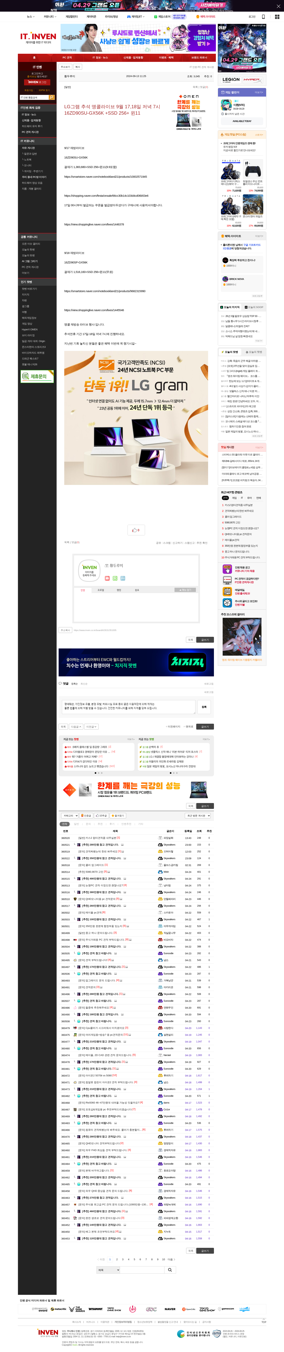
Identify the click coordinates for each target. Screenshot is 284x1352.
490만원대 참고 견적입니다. (101, 878)
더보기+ (131, 739)
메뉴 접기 (185, 590)
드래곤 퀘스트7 (30, 358)
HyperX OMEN (29, 329)
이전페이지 (174, 726)
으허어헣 (168, 851)
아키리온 (168, 987)
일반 (76, 823)
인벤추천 (126, 823)
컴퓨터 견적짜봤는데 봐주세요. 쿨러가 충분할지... (110, 1129)
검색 (51, 97)
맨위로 (189, 726)
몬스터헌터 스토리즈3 (34, 347)
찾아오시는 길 (190, 1322)
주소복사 (65, 630)
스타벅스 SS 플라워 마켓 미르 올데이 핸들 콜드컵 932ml (242, 454)
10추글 (103, 815)
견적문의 (87, 987)
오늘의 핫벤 (28, 249)
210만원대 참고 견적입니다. (101, 1041)
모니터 (26, 165)
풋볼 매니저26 (29, 364)
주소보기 (65, 67)
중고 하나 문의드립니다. (96, 932)
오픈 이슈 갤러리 (31, 243)
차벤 (24, 300)
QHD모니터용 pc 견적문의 (97, 899)
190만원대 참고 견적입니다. (101, 946)
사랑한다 (168, 1028)
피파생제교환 (171, 1218)
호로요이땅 (170, 1170)
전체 (64, 823)
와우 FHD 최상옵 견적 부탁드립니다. (103, 1150)
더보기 (123, 578)
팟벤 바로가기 (29, 288)
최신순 (84, 683)
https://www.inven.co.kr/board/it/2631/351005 (95, 630)
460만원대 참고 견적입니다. (101, 1211)
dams (166, 1102)
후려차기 (168, 1075)
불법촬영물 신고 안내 (168, 1322)
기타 (140, 823)
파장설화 (168, 837)
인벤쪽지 (107, 578)
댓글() (204, 87)
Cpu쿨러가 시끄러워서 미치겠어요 (102, 1028)
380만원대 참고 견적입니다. (101, 892)
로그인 (252, 16)
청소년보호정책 (144, 1322)
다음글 (75, 726)
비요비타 (168, 939)
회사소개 (76, 1322)
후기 (112, 823)
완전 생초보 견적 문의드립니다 (100, 1218)
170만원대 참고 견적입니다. (101, 966)
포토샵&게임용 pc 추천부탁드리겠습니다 (105, 1109)
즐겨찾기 (119, 815)
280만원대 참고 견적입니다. (101, 1136)
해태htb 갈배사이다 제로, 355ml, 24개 (241, 461)
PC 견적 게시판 (30, 267)
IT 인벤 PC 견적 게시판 (202, 67)
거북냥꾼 (168, 980)
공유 (158, 542)
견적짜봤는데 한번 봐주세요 (98, 851)
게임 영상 (27, 323)
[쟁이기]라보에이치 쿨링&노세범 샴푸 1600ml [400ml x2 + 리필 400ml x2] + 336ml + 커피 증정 (242, 467)
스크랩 (167, 542)
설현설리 (168, 1034)
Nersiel (167, 1055)
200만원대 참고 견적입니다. (101, 1177)
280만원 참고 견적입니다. (100, 844)
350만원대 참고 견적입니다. (101, 858)
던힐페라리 (170, 899)
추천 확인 (202, 542)
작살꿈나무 (170, 932)
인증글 (87, 815)
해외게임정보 (29, 318)
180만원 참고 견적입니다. (100, 1014)
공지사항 (206, 1322)
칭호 (137, 590)
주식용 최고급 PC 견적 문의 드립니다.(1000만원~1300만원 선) (117, 1204)
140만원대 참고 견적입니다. (101, 1224)
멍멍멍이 (168, 1143)
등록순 (74, 683)
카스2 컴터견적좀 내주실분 (97, 837)
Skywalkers (169, 844)
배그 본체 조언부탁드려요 (97, 1231)
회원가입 (28, 90)
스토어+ (259, 134)
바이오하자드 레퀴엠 (33, 352)
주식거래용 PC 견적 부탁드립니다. (102, 939)
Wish (166, 871)
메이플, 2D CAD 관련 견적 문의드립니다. (105, 1055)
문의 (88, 823)
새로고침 (209, 683)
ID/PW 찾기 (44, 90)
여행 (24, 312)
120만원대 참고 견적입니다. (101, 1238)
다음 (170, 1259)
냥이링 (167, 885)
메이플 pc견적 (90, 912)
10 (163, 1259)
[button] (95, 773)
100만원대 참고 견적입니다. (101, 919)
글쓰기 (205, 806)
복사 (77, 67)
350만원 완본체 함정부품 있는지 (100, 926)
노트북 (26, 159)
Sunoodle (169, 953)
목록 (195, 87)
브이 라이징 (28, 335)
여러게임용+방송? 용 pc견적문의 (101, 1034)
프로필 (101, 590)
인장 (83, 590)
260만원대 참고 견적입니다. (101, 905)
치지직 (25, 294)
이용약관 (105, 1322)
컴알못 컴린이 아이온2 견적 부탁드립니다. (106, 1082)
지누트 (167, 1231)
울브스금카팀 (171, 865)
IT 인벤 (37, 66)
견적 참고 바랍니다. (97, 953)
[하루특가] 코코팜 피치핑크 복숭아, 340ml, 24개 (242, 480)
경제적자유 (170, 1150)
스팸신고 (190, 542)
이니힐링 (115, 578)
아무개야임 (170, 926)
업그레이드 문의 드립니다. (97, 980)
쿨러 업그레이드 (91, 865)
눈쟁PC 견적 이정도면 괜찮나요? (101, 885)
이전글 (90, 726)
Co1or (167, 1109)
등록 (204, 706)
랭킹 (119, 590)
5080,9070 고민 (91, 871)
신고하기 (178, 542)
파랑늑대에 (170, 1204)
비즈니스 (90, 1322)
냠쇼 (166, 960)
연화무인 (168, 1007)
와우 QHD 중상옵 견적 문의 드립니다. (103, 1190)
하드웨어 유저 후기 (32, 126)
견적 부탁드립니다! (93, 960)
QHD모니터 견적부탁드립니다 (99, 1143)
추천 (100, 823)
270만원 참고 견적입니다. (100, 1197)
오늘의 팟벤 (28, 255)
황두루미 (68, 76)
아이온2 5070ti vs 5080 (95, 1075)
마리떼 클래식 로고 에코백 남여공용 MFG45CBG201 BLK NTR (242, 473)
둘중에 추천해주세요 (94, 1007)
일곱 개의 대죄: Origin (33, 341)
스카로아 (168, 912)
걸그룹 (25, 306)
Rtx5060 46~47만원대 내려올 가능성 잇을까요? (109, 1102)
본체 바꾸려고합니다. (94, 1170)
